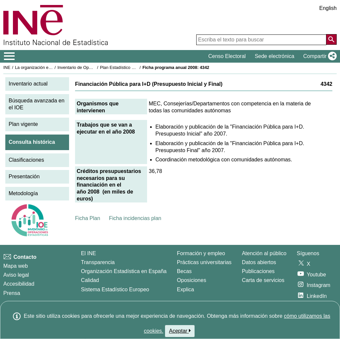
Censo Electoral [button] (227, 56)
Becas (184, 271)
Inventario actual (28, 83)
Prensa (11, 293)
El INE (88, 253)
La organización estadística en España (51, 67)
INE (6, 67)
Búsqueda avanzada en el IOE (36, 104)
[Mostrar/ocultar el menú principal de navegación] (9, 56)
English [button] (328, 8)
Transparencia (98, 262)
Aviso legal (16, 275)
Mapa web (15, 266)
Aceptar (180, 331)
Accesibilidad (18, 284)
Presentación (24, 176)
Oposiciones (191, 280)
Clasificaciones (26, 160)
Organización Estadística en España (124, 271)
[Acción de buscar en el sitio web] (331, 39)
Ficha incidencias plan (135, 218)
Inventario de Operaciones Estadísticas (94, 67)
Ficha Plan (87, 218)
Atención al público (264, 253)
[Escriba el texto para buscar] (261, 39)
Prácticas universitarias (204, 262)
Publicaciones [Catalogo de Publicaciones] (258, 271)
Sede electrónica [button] (274, 56)
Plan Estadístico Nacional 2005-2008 (135, 67)
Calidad (90, 280)
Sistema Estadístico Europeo (115, 289)
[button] (318, 56)
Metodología (23, 193)
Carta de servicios (263, 280)
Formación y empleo (201, 253)
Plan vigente (23, 124)
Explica (185, 289)
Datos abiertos (259, 262)
